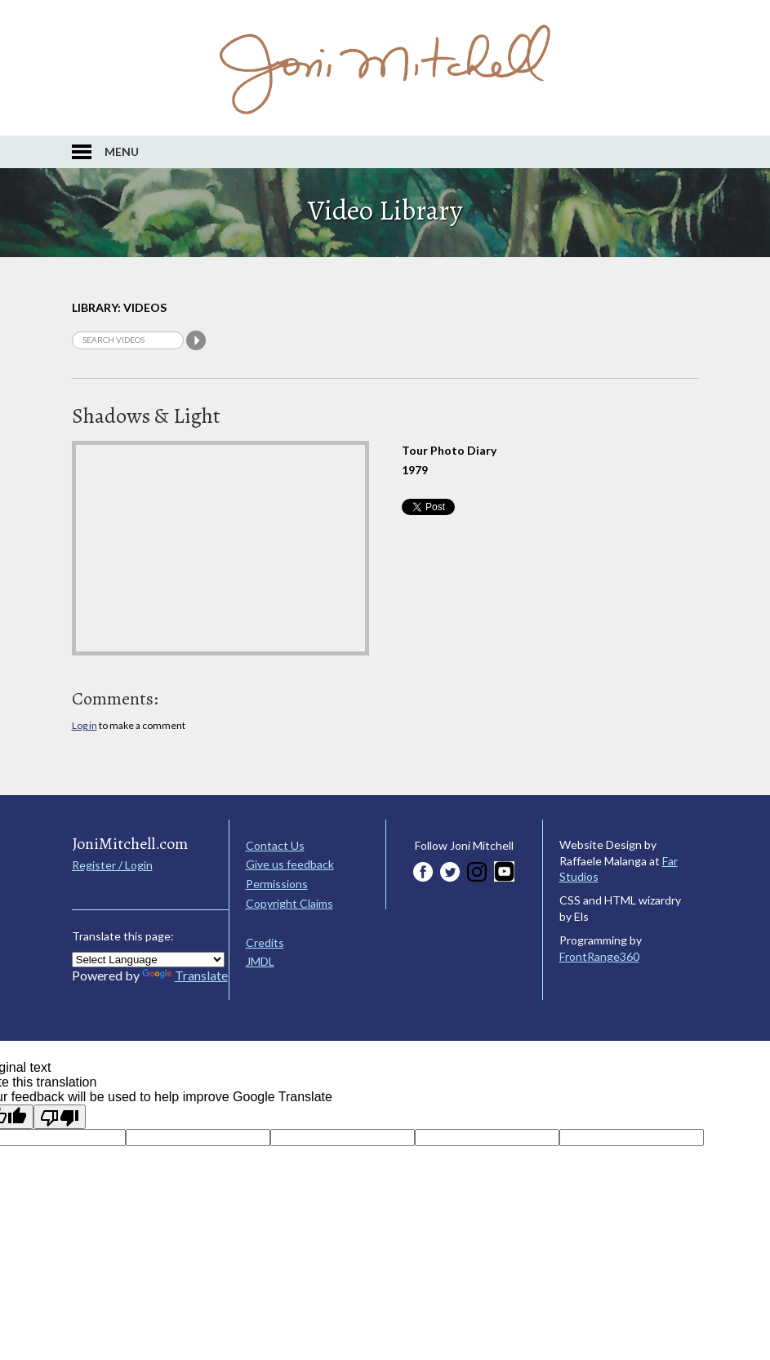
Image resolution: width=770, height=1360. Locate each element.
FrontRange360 (599, 956)
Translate (185, 975)
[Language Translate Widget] (148, 959)
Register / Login (112, 865)
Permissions (277, 884)
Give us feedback (290, 864)
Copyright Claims (289, 903)
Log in (84, 725)
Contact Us (275, 845)
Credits (265, 942)
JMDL (260, 961)
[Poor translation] (59, 1116)
